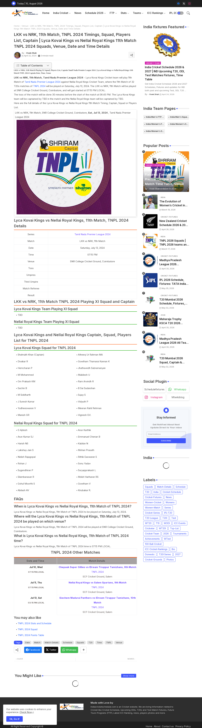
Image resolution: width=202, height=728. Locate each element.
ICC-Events (180, 523)
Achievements (152, 538)
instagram (157, 397)
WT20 (148, 523)
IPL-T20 (168, 512)
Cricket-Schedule (172, 492)
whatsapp (180, 389)
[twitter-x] (184, 4)
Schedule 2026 (94, 12)
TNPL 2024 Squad (27, 629)
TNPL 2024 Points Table (31, 635)
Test (173, 518)
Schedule (67, 642)
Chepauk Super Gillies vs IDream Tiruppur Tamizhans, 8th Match (97, 567)
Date (27, 642)
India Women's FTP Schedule (155, 124)
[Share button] (83, 650)
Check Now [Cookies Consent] (26, 712)
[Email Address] (166, 434)
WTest (167, 538)
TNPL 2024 (39, 86)
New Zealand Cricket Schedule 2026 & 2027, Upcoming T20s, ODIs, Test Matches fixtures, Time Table (174, 223)
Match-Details (52, 642)
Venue (25, 26)
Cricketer (150, 528)
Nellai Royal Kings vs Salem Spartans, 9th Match (97, 582)
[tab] (45, 13)
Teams (137, 12)
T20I (164, 518)
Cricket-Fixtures (153, 497)
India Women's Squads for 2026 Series (155, 131)
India (156, 492)
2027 (178, 554)
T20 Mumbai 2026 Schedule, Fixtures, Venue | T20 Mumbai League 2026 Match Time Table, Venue (172, 302)
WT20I (162, 528)
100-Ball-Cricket (153, 544)
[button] (180, 13)
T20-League (151, 518)
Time (99, 642)
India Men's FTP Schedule (155, 117)
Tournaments (180, 533)
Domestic (150, 554)
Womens (170, 502)
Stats (124, 12)
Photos (170, 559)
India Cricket (60, 12)
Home (45, 12)
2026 (166, 533)
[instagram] (189, 4)
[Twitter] (51, 650)
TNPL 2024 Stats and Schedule (34, 623)
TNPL (108, 642)
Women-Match (152, 507)
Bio (173, 549)
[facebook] (178, 4)
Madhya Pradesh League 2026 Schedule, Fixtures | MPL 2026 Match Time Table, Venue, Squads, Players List (174, 262)
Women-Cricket (153, 502)
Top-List (174, 528)
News (77, 12)
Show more (128, 675)
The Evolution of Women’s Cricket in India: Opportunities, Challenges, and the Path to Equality (172, 204)
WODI (167, 523)
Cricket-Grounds (153, 559)
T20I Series (165, 554)
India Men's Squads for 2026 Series (179, 117)
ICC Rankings (155, 12)
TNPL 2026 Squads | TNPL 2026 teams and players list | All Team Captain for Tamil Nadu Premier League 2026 (173, 243)
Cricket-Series (152, 512)
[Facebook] (33, 650)
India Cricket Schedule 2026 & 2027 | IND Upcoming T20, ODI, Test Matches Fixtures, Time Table (165, 73)
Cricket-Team (152, 533)
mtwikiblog (178, 397)
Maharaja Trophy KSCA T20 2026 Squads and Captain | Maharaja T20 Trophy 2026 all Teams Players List (173, 321)
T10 (158, 523)
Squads (80, 642)
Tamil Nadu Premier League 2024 (42, 81)
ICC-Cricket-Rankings (156, 549)
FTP (112, 12)
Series (167, 507)
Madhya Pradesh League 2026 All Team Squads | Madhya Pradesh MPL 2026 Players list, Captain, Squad (174, 341)
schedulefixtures (154, 389)
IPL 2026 (174, 12)
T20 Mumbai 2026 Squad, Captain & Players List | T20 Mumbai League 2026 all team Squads (173, 360)
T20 (90, 642)
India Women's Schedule (179, 124)
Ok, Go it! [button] (14, 719)
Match (37, 642)
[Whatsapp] (69, 650)
